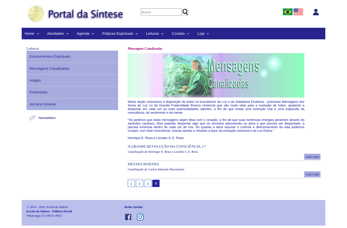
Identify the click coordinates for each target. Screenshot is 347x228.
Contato (178, 33)
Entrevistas (38, 92)
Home (29, 33)
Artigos (35, 80)
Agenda (83, 33)
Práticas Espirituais (117, 33)
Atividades (55, 33)
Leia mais (312, 157)
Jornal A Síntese (42, 104)
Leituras (152, 33)
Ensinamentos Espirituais (50, 56)
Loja (200, 33)
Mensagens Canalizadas (49, 68)
